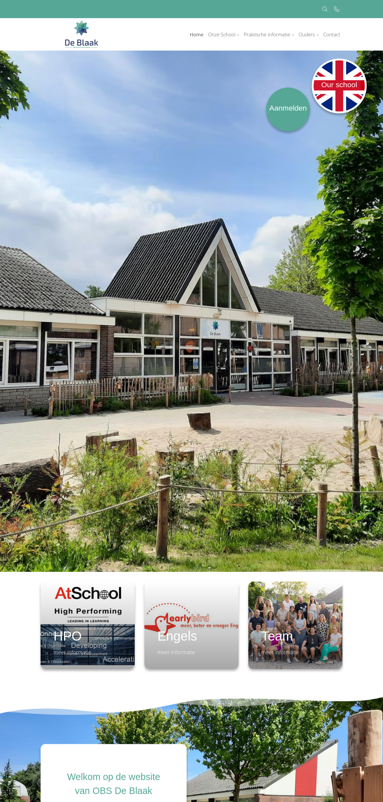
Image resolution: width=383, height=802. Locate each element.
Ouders (307, 34)
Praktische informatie (267, 34)
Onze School (222, 34)
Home (197, 34)
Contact (331, 34)
